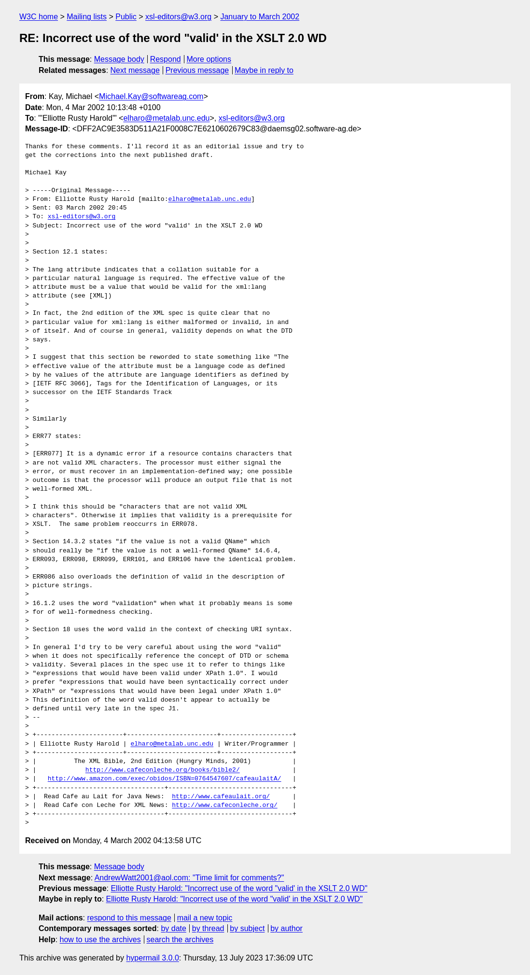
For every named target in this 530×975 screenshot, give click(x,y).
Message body (119, 59)
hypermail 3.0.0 (152, 958)
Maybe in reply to (264, 70)
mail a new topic (205, 918)
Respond (165, 59)
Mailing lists (87, 17)
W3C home (38, 17)
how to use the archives (100, 939)
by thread (208, 928)
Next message (135, 70)
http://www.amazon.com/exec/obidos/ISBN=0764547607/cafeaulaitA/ (164, 779)
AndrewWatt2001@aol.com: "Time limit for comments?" (189, 878)
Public (126, 17)
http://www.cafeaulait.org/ (221, 796)
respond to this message (129, 918)
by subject (247, 928)
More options (209, 59)
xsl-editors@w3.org (178, 17)
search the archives (180, 939)
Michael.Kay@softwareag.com (151, 96)
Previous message (197, 70)
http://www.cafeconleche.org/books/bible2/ (162, 770)
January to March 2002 (259, 17)
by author (286, 928)
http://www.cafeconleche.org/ (224, 805)
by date (173, 928)
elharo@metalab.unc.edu (166, 118)
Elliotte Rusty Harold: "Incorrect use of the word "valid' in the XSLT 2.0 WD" (239, 888)
